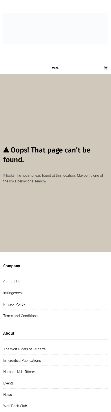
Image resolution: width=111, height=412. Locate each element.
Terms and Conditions (20, 316)
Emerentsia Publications (22, 360)
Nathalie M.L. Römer (19, 372)
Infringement (13, 293)
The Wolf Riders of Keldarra (24, 349)
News (7, 395)
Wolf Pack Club (15, 406)
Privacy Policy (14, 304)
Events (8, 383)
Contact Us (11, 282)
